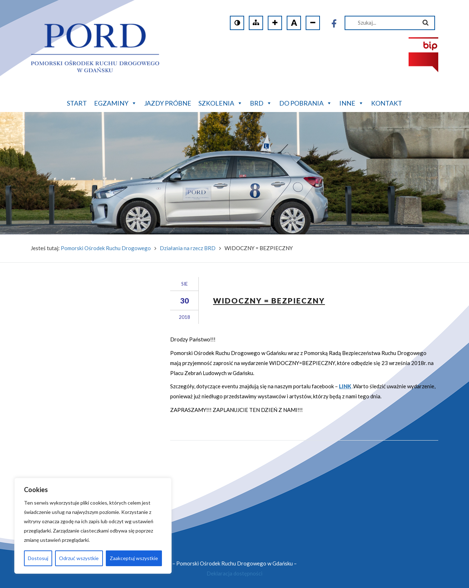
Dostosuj (38, 558)
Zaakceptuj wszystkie (134, 558)
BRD (261, 102)
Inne (351, 102)
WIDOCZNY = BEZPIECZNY (269, 300)
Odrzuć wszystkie (79, 558)
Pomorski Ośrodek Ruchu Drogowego (106, 248)
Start (77, 103)
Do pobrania (305, 102)
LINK (345, 386)
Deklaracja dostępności (234, 573)
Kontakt (386, 103)
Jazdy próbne (167, 103)
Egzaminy (115, 102)
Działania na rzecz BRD (188, 248)
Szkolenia (220, 102)
